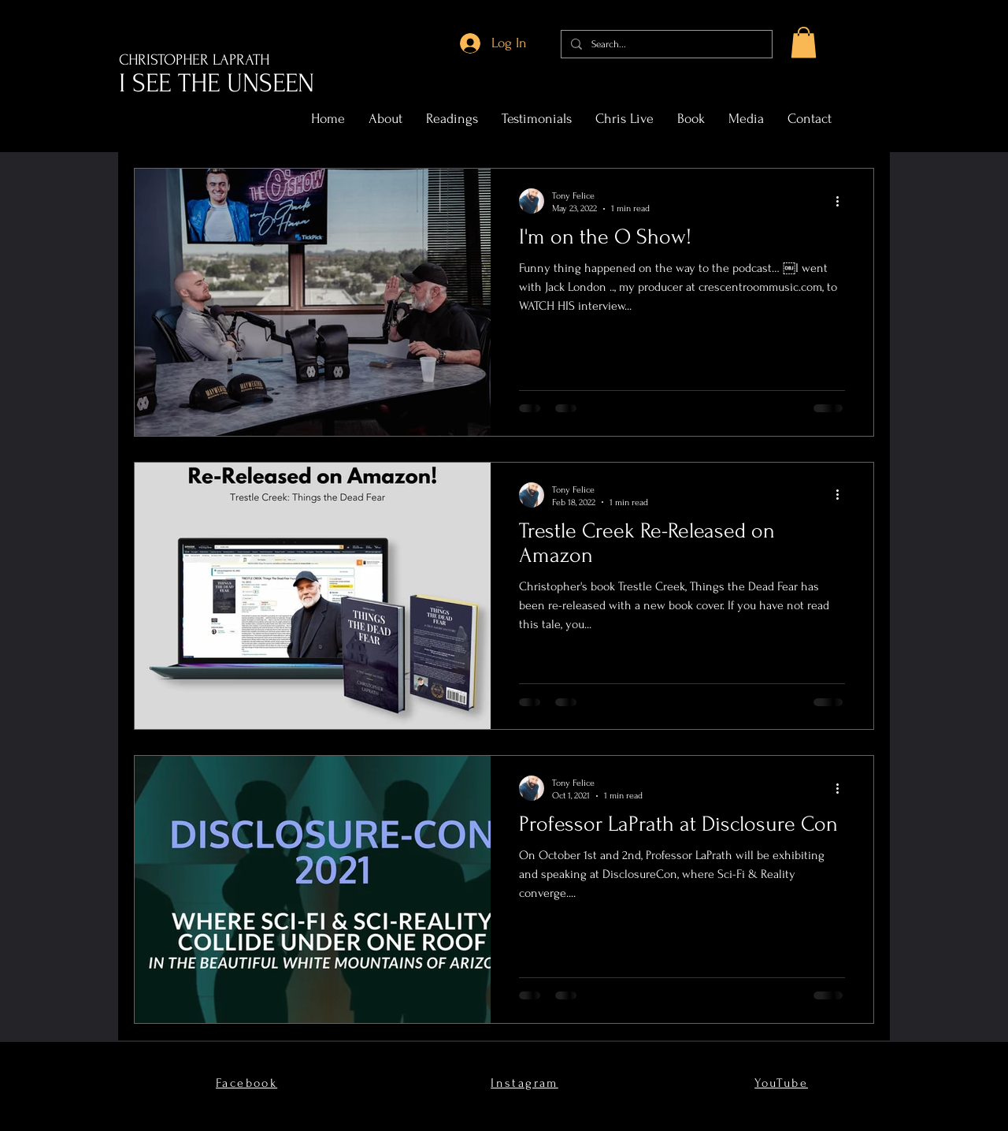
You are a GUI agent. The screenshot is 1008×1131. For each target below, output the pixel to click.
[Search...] (665, 44)
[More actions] (842, 201)
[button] (804, 42)
